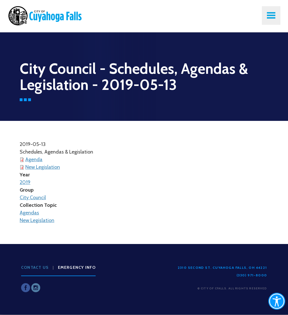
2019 (25, 182)
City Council (33, 197)
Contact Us (35, 267)
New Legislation (42, 167)
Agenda (33, 159)
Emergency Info (77, 267)
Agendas (29, 213)
